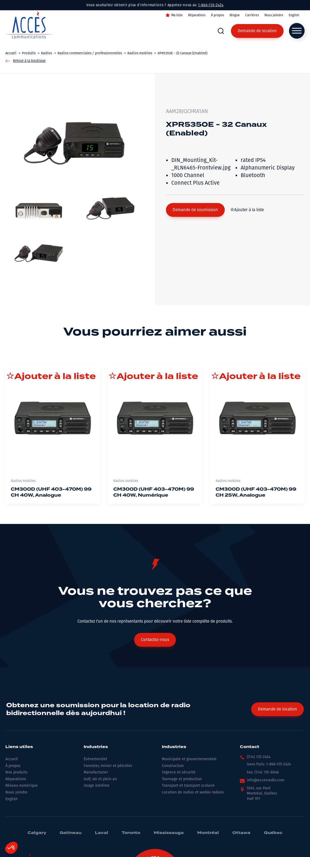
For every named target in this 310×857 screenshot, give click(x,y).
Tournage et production (182, 779)
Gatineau (70, 833)
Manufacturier (96, 772)
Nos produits (16, 772)
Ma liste (177, 15)
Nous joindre (273, 15)
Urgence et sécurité (179, 772)
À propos (217, 15)
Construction (173, 765)
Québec (273, 833)
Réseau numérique (21, 785)
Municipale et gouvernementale (189, 759)
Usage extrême (97, 785)
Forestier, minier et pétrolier (108, 765)
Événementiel (95, 759)
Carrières (252, 15)
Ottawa (241, 833)
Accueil (11, 759)
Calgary (37, 833)
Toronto (131, 833)
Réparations (197, 15)
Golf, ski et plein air (100, 779)
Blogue (235, 15)
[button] (195, 210)
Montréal (208, 833)
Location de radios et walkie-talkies (193, 792)
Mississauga (169, 833)
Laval (101, 833)
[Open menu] (297, 31)
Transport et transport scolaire (188, 785)
